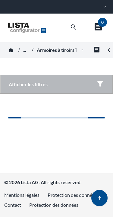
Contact (12, 205)
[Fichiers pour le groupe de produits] (96, 50)
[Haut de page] (99, 198)
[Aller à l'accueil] (27, 28)
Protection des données (72, 195)
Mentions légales (21, 195)
